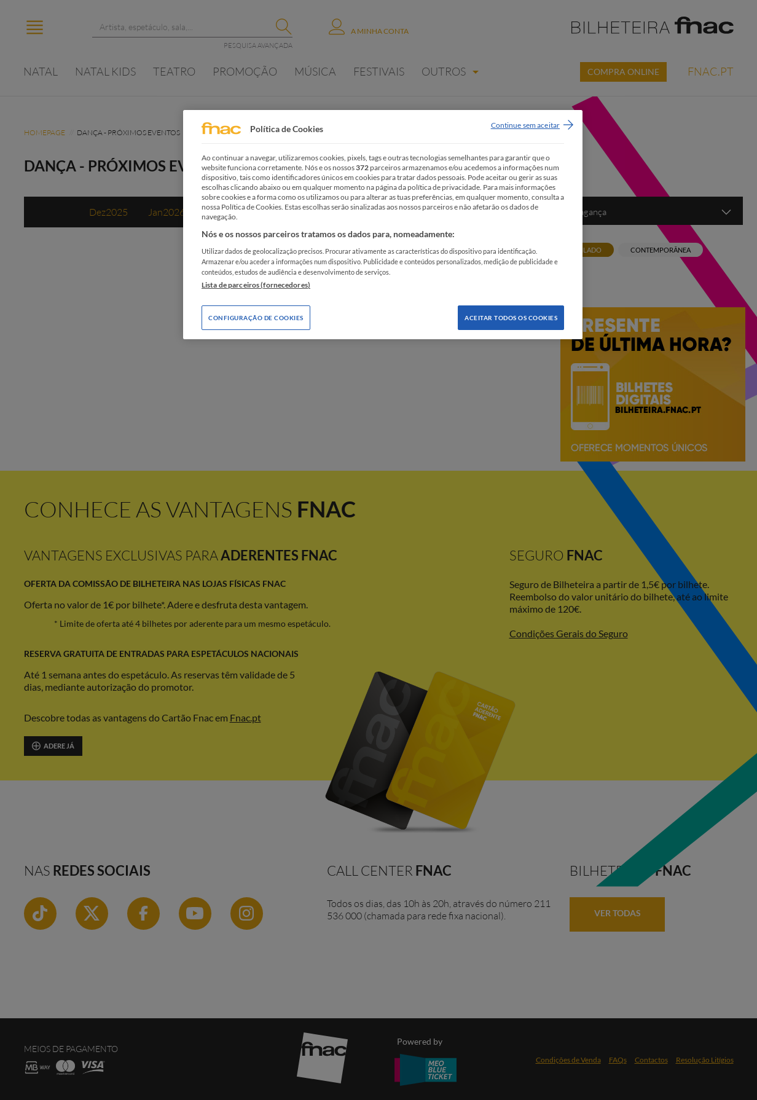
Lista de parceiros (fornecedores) (256, 284)
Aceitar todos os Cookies (511, 317)
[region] (382, 224)
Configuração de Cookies (256, 317)
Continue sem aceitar (525, 125)
